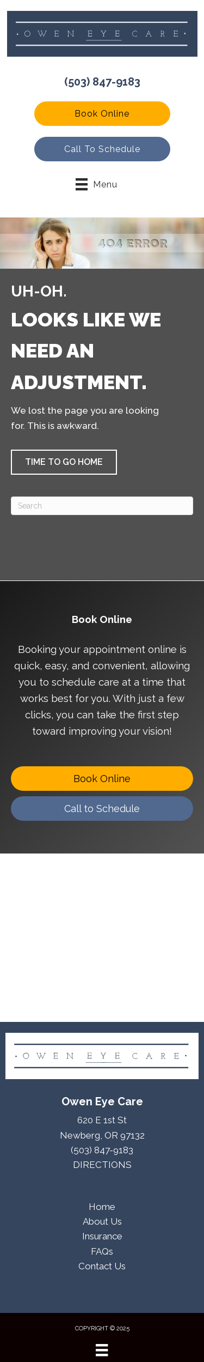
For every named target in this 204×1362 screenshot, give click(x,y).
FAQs (102, 1251)
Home (102, 1206)
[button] (102, 113)
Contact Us (102, 1266)
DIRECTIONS (102, 1164)
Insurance (102, 1236)
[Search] (102, 506)
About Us (102, 1221)
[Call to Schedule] (102, 808)
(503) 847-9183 (102, 81)
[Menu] (101, 1350)
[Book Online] (102, 778)
